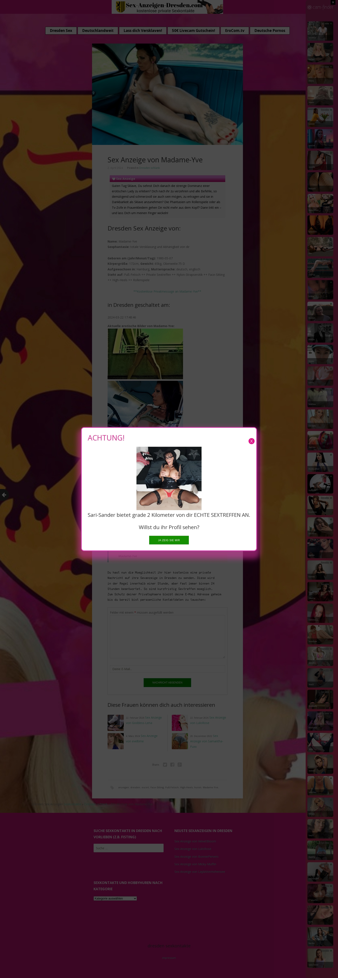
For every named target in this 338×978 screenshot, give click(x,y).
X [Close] (251, 441)
